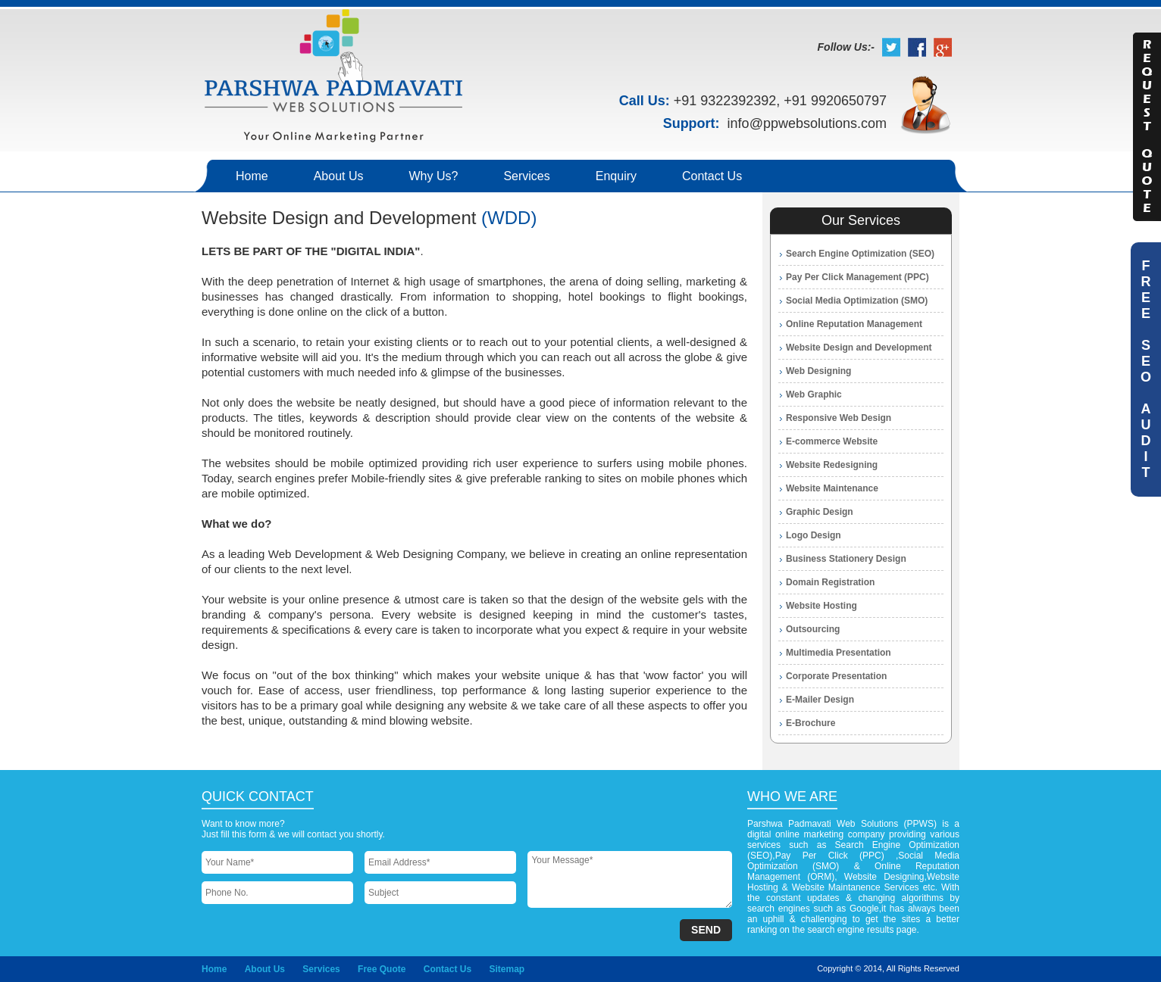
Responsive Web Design (838, 418)
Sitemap (506, 969)
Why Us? (433, 176)
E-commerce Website (832, 441)
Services (526, 176)
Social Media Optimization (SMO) (857, 300)
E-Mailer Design (820, 699)
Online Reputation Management (854, 324)
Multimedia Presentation (838, 652)
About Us (339, 176)
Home (252, 176)
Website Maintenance (832, 488)
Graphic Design (819, 512)
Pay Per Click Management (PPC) (857, 277)
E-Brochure (810, 723)
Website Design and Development (859, 347)
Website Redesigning (832, 465)
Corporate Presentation (836, 676)
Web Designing (818, 371)
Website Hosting (821, 605)
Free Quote (381, 969)
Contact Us (712, 176)
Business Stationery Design (846, 558)
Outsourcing (813, 629)
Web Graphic (814, 394)
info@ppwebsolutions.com (807, 123)
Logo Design (813, 535)
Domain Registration (830, 582)
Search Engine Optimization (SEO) (860, 253)
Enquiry (616, 176)
